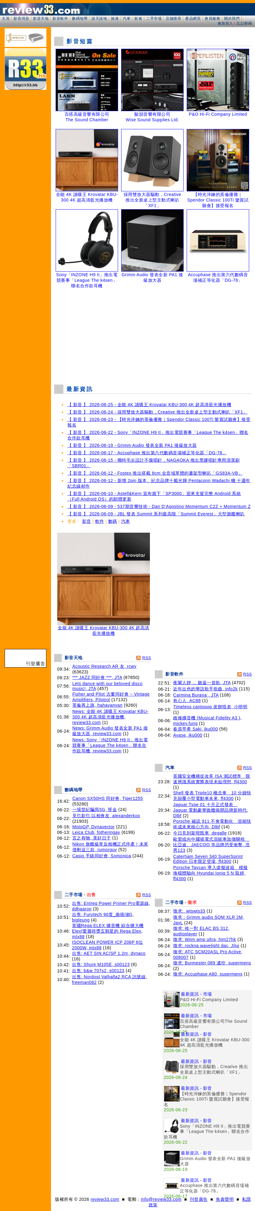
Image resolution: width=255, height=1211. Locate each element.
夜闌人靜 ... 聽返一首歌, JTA (202, 682)
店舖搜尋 (173, 18)
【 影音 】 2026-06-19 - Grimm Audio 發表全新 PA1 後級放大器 (132, 445)
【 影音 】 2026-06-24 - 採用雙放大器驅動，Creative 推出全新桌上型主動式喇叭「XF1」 (157, 412)
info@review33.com (161, 1199)
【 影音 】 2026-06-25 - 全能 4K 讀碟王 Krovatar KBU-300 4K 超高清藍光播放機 (149, 404)
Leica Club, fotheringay (96, 832)
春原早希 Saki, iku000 (195, 728)
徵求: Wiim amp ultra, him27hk (204, 939)
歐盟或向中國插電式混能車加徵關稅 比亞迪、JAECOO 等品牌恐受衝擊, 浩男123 (211, 845)
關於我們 (232, 18)
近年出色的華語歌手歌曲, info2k (205, 688)
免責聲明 (225, 1199)
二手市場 (154, 18)
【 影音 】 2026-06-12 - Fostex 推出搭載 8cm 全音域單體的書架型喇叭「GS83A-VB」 (155, 473)
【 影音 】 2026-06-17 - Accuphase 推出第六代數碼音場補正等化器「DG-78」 (147, 452)
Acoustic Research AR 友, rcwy (104, 666)
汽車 (126, 18)
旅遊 (115, 18)
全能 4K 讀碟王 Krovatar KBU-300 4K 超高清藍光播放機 (103, 628)
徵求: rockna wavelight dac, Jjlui (206, 945)
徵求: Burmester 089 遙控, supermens (212, 962)
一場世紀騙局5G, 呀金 (94, 809)
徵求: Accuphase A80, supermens (207, 974)
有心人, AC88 (187, 700)
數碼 (112, 521)
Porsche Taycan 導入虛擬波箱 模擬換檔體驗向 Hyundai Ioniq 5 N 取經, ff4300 (210, 873)
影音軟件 (60, 18)
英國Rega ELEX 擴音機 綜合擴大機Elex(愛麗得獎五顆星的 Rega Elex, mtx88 (107, 931)
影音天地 (41, 18)
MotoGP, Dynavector (93, 826)
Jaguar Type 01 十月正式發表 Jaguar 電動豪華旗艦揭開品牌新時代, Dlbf (210, 810)
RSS (146, 657)
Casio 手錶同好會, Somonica (101, 855)
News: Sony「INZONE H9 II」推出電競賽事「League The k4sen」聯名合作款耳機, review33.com (110, 745)
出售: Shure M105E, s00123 (101, 964)
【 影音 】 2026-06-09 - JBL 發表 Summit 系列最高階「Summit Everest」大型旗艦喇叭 (156, 513)
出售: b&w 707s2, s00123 (98, 970)
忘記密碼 (244, 23)
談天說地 (99, 18)
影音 (86, 521)
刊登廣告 (199, 1199)
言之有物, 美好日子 (91, 837)
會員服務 (212, 18)
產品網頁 (193, 18)
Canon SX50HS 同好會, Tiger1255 (107, 798)
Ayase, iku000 (187, 735)
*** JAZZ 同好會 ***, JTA (97, 677)
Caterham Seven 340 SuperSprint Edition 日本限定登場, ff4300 (208, 859)
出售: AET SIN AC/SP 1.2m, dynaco (109, 953)
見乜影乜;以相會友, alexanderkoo (106, 815)
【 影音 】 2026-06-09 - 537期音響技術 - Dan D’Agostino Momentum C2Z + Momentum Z (159, 506)
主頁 (6, 18)
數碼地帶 (79, 18)
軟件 (99, 521)
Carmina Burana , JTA (196, 695)
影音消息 (21, 18)
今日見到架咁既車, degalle (200, 832)
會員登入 (225, 23)
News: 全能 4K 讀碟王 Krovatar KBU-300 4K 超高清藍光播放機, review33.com (110, 717)
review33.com (105, 1199)
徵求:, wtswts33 (189, 911)
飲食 (138, 18)
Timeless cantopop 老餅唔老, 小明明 (210, 706)
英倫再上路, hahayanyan (97, 705)
